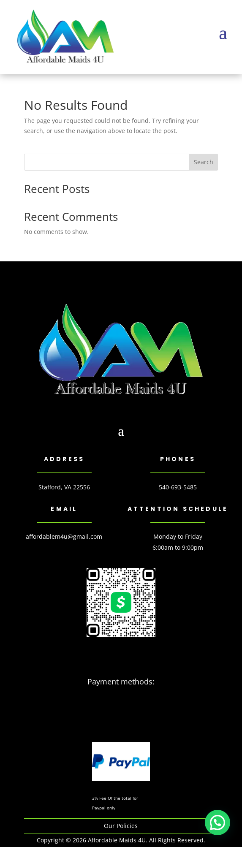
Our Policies (121, 826)
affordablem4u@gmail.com (64, 536)
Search (203, 162)
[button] (217, 822)
